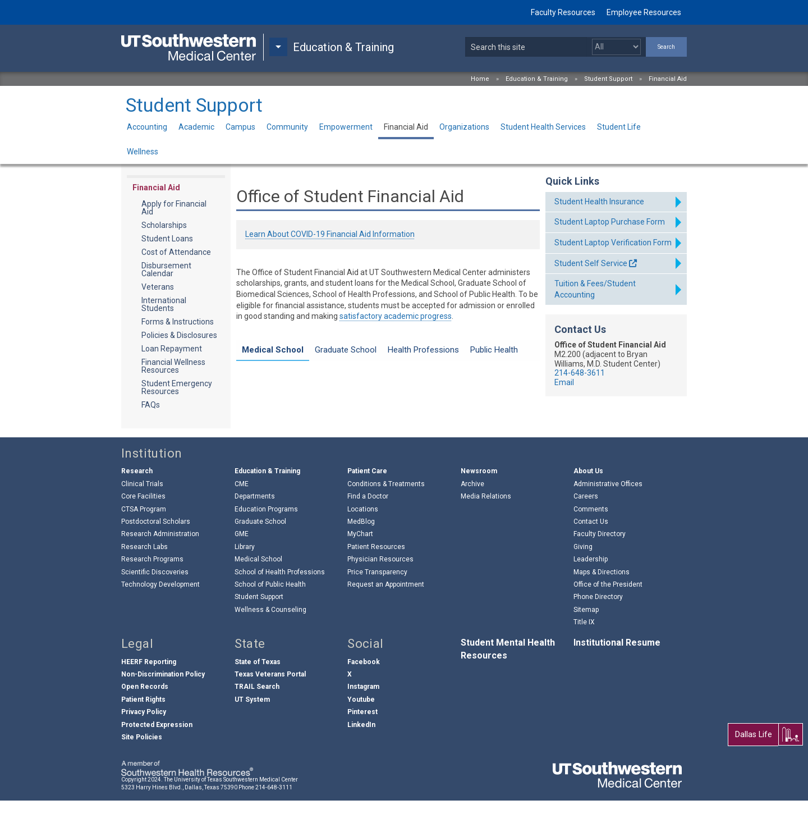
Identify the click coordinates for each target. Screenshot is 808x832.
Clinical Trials (142, 515)
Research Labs (144, 578)
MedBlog (361, 553)
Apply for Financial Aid (173, 207)
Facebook (363, 693)
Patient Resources (376, 578)
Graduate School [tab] (346, 350)
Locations (362, 541)
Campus (240, 126)
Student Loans (167, 238)
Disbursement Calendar (166, 269)
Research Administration (160, 566)
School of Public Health (270, 616)
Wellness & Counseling (270, 641)
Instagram (363, 719)
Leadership (590, 591)
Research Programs (152, 591)
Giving (583, 578)
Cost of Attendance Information (317, 396)
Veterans (157, 286)
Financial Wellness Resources (173, 366)
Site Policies (141, 768)
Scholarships (164, 225)
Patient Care (367, 503)
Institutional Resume (616, 674)
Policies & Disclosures (179, 335)
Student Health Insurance (599, 201)
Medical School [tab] (273, 350)
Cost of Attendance (176, 252)
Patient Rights (143, 731)
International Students (163, 304)
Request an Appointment (385, 616)
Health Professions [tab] (423, 350)
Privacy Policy (143, 743)
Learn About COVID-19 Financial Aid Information (330, 234)
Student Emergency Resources (176, 387)
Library (245, 578)
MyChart (360, 566)
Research (137, 503)
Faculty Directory (599, 566)
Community (287, 126)
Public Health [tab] (494, 350)
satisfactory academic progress (395, 316)
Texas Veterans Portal (270, 706)
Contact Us (590, 553)
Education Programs (266, 541)
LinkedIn (361, 756)
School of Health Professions (280, 603)
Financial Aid (668, 79)
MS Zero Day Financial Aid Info (314, 385)
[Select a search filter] (616, 47)
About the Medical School (306, 418)
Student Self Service (590, 263)
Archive (472, 515)
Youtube (361, 731)
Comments (590, 541)
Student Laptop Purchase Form (609, 221)
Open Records (144, 719)
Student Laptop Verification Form (613, 242)
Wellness (142, 151)
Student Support (608, 79)
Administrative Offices (607, 515)
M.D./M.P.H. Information (302, 408)
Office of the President (607, 616)
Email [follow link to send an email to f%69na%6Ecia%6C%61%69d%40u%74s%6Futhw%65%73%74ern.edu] (564, 382)
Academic (196, 126)
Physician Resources (380, 591)
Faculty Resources (563, 12)
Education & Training (537, 79)
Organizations (464, 126)
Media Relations (486, 528)
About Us (588, 503)
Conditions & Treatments (386, 515)
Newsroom (479, 503)
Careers (585, 528)
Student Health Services (543, 126)
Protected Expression (156, 756)
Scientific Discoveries (155, 603)
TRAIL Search (257, 719)
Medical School (258, 591)
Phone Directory (598, 629)
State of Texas (258, 693)
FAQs (150, 404)
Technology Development (160, 616)
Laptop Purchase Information (313, 375)
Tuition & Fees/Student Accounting (595, 289)
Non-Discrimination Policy (163, 706)
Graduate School (260, 553)
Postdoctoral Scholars (155, 553)
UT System (252, 731)
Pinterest (362, 743)
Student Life (619, 126)
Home (480, 79)
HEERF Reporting (148, 693)
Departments (255, 528)
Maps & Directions (601, 603)
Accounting (147, 126)
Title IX (584, 653)
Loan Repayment (171, 348)
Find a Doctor (367, 528)
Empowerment (346, 126)
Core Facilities (143, 528)
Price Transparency (377, 603)
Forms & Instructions (177, 321)
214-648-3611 (579, 372)
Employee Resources (644, 12)
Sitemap (586, 641)
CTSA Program (143, 541)
